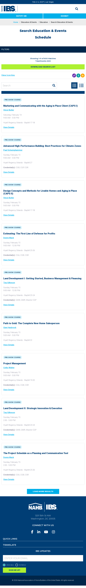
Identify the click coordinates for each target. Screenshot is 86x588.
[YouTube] (46, 532)
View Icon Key (8, 75)
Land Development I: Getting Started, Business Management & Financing (42, 278)
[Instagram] (53, 532)
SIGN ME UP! (14, 570)
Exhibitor (21, 565)
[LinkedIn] (38, 532)
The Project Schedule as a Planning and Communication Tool (35, 453)
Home (15, 22)
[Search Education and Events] (26, 85)
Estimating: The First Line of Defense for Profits (29, 233)
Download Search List (43, 67)
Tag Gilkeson (9, 282)
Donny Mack (8, 238)
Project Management (14, 363)
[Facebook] (32, 532)
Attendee (9, 565)
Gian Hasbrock (9, 327)
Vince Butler (8, 110)
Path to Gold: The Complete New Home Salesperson (31, 323)
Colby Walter (9, 367)
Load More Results (43, 491)
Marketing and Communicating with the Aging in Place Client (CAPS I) (40, 105)
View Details (8, 127)
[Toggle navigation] (82, 9)
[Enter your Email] (43, 558)
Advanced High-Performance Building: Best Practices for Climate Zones (42, 146)
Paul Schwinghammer (12, 150)
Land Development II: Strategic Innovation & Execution (32, 408)
